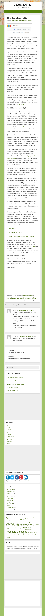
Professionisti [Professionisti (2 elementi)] (9, 534)
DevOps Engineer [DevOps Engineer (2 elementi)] (30, 524)
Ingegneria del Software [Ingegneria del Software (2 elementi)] (12, 528)
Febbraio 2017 (10, 507)
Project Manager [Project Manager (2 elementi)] (26, 534)
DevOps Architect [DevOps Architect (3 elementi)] (20, 524)
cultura (24, 127)
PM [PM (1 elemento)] (35, 532)
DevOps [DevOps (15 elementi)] (10, 523)
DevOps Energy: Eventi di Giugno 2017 (16, 377)
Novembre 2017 (11, 491)
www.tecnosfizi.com (27, 480)
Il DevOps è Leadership (12, 387)
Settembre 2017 (11, 495)
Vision (8, 300)
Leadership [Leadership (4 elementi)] (27, 528)
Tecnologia (9, 441)
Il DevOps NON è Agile (12, 390)
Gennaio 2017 (10, 509)
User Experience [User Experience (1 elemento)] (32, 535)
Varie (8, 443)
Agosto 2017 (10, 496)
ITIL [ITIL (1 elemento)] (22, 528)
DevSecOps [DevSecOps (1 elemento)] (30, 526)
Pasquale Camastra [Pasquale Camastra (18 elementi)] (16, 531)
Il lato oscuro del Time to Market (14, 380)
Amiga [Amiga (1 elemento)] (25, 518)
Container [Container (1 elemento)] (21, 521)
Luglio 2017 (10, 498)
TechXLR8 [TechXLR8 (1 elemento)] (27, 535)
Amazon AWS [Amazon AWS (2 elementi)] (12, 518)
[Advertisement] (22, 281)
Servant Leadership (21, 298)
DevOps (25, 295)
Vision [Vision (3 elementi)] (8, 537)
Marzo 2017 (10, 505)
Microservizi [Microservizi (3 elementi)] (28, 529)
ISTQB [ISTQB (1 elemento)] (20, 528)
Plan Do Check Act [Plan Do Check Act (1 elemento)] (31, 532)
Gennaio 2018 (10, 489)
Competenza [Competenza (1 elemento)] (9, 521)
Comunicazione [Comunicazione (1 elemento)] (16, 521)
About (8, 425)
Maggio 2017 (10, 502)
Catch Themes (27, 613)
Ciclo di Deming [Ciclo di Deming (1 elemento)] (16, 520)
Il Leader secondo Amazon (14, 232)
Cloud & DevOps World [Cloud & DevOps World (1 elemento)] (28, 520)
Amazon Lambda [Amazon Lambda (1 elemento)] (20, 518)
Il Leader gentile (11, 228)
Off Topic (9, 434)
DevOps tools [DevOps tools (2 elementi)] (24, 526)
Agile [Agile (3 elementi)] (7, 518)
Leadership (31, 297)
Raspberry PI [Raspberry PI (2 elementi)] (33, 534)
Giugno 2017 (10, 500)
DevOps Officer (24, 297)
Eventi (8, 431)
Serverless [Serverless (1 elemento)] (18, 535)
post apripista (20, 104)
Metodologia (30, 295)
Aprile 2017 (10, 503)
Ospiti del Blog (10, 436)
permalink (28, 300)
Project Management (12, 439)
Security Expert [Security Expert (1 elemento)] (12, 535)
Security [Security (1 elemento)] (7, 535)
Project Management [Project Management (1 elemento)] (17, 534)
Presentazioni (10, 438)
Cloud (8, 427)
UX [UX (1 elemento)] (36, 535)
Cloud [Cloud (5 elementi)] (22, 520)
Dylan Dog (32, 246)
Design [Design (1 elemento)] (36, 521)
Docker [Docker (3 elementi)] (35, 526)
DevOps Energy (22, 5)
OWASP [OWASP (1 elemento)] (33, 529)
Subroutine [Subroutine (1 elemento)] (22, 535)
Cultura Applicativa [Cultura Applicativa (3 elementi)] (28, 522)
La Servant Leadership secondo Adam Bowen (20, 236)
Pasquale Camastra (27, 20)
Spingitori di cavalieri (31, 298)
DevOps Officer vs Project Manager (15, 384)
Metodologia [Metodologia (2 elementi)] (21, 529)
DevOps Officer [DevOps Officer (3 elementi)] (16, 526)
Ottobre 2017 (10, 493)
